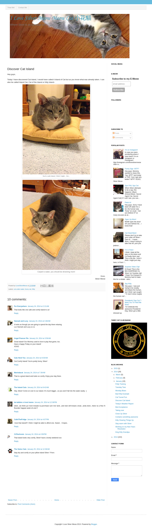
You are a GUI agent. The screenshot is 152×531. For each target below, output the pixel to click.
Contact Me (22, 8)
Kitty (33, 289)
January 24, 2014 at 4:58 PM (35, 434)
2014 (116, 372)
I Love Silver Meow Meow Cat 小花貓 (50, 18)
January (119, 381)
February (119, 378)
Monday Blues (120, 391)
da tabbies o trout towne (24, 402)
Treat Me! (11, 8)
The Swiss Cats (20, 449)
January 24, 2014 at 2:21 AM (38, 306)
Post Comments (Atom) (26, 504)
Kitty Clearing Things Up (124, 420)
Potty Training (120, 384)
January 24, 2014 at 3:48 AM (39, 321)
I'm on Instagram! (131, 150)
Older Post (101, 500)
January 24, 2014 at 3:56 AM (40, 338)
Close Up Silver (121, 414)
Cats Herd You (20, 358)
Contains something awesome (126, 417)
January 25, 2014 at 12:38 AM (38, 449)
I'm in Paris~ (129, 250)
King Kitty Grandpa (122, 432)
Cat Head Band (130, 233)
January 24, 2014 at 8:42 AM (38, 387)
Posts (116, 133)
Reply (16, 313)
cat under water (19, 289)
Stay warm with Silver (123, 424)
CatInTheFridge (20, 419)
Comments (118, 138)
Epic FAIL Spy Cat (131, 186)
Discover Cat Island (122, 400)
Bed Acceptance (121, 407)
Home (56, 500)
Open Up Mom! (130, 219)
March (118, 375)
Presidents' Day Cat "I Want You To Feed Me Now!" (133, 303)
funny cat (28, 289)
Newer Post (12, 500)
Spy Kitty (128, 284)
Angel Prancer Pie (21, 338)
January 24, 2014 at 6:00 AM (37, 358)
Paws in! (128, 202)
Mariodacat (18, 373)
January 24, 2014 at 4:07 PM (38, 419)
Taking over (119, 410)
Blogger (94, 524)
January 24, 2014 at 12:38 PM (45, 402)
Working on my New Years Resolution (125, 428)
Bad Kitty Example (122, 394)
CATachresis (19, 434)
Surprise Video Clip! (132, 267)
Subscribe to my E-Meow (125, 79)
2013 (116, 437)
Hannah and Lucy (21, 321)
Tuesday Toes (120, 387)
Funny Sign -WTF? (132, 169)
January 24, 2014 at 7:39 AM (34, 373)
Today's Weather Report (124, 404)
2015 (116, 368)
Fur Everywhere (20, 306)
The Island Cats (20, 387)
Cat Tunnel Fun (121, 397)
